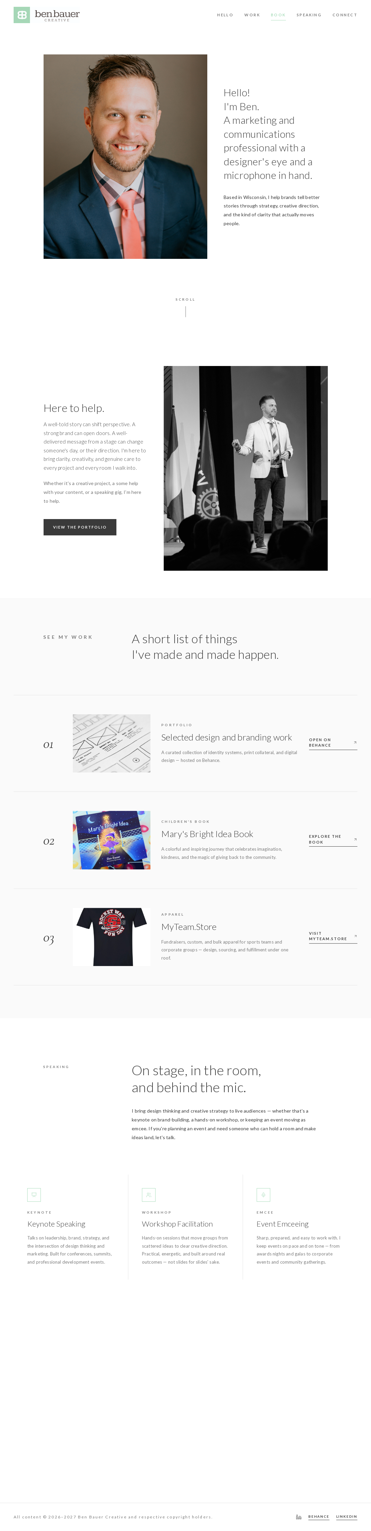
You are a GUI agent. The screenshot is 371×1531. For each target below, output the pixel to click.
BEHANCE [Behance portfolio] (318, 1516)
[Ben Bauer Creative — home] (47, 15)
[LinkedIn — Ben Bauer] (299, 1517)
